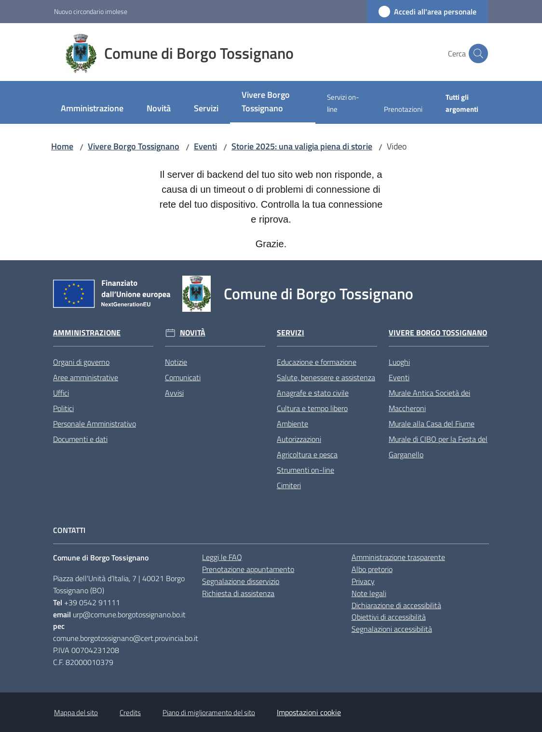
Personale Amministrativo (94, 423)
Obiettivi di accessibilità (389, 617)
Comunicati (183, 377)
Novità (192, 332)
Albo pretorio (372, 569)
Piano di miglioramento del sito (209, 712)
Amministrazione (87, 332)
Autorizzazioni (299, 439)
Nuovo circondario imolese (90, 11)
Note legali (369, 593)
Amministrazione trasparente (398, 557)
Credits (130, 712)
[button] (476, 53)
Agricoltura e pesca (307, 454)
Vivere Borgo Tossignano (133, 146)
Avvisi (174, 393)
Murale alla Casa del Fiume (431, 423)
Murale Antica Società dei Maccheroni (429, 400)
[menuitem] (92, 109)
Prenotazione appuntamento (248, 569)
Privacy (363, 581)
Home (62, 146)
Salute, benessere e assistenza (326, 377)
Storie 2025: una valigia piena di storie (301, 146)
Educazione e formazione (316, 362)
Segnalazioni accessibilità (392, 629)
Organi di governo (81, 362)
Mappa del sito (76, 712)
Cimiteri (289, 485)
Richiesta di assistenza (238, 593)
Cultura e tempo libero (312, 408)
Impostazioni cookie (309, 712)
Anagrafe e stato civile (313, 393)
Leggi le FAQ (222, 557)
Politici (63, 408)
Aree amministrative (85, 377)
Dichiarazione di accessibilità (396, 605)
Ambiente (292, 423)
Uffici (61, 393)
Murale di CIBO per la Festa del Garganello (438, 446)
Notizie (176, 362)
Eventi (205, 146)
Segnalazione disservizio (240, 581)
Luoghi (399, 362)
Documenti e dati (80, 439)
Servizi (290, 332)
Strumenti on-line (305, 470)
